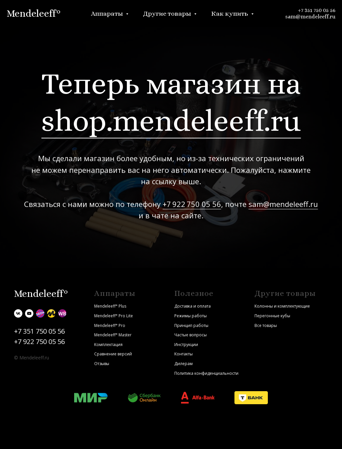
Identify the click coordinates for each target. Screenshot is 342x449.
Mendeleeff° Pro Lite (113, 316)
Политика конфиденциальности (206, 373)
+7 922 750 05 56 (192, 204)
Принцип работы (191, 325)
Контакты (183, 354)
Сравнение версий (113, 354)
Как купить (230, 13)
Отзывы (101, 363)
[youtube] (29, 313)
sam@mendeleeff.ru (310, 16)
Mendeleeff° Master (113, 335)
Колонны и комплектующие (282, 306)
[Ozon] (40, 313)
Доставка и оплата (192, 306)
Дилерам (183, 363)
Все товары (265, 325)
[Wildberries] (62, 313)
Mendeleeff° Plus (110, 306)
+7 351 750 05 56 (316, 10)
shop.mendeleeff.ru (171, 120)
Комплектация (108, 344)
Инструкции (186, 344)
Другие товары (167, 13)
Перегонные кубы (272, 316)
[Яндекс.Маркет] (51, 313)
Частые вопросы (190, 335)
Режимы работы (190, 316)
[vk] (18, 313)
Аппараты (107, 13)
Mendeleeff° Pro (109, 325)
